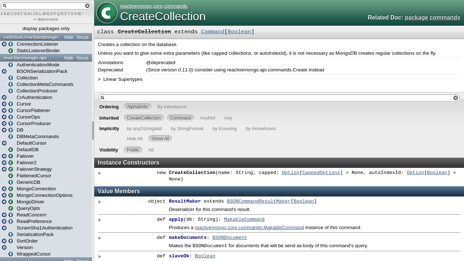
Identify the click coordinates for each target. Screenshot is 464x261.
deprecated (47, 19)
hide (68, 37)
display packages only (46, 28)
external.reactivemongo (31, 37)
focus (82, 37)
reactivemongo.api (25, 58)
